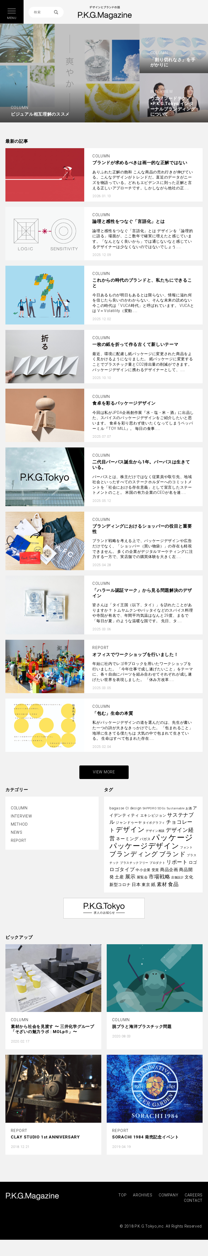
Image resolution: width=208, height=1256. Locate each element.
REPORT (18, 840)
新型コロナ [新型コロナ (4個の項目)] (120, 884)
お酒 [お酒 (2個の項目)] (189, 808)
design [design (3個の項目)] (136, 808)
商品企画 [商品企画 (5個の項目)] (169, 869)
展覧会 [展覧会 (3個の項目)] (142, 877)
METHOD (19, 824)
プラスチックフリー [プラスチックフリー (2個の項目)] (134, 863)
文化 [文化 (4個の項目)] (189, 877)
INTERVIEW (21, 816)
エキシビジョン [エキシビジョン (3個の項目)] (153, 815)
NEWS (16, 832)
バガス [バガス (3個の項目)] (145, 839)
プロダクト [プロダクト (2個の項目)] (157, 863)
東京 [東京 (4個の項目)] (146, 884)
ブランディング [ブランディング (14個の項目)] (133, 854)
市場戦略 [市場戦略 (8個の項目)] (159, 877)
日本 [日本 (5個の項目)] (136, 884)
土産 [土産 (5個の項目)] (119, 876)
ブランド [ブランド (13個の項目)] (172, 854)
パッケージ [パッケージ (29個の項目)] (172, 837)
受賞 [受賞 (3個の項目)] (155, 870)
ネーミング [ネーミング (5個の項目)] (127, 838)
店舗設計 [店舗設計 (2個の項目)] (177, 877)
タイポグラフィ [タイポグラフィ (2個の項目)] (154, 823)
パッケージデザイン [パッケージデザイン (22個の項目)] (144, 846)
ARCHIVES (142, 1195)
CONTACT (193, 1200)
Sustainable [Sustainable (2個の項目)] (176, 808)
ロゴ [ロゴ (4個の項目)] (193, 862)
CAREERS (194, 1195)
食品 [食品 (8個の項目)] (173, 884)
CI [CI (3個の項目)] (127, 808)
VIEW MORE (104, 772)
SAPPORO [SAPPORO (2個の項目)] (150, 808)
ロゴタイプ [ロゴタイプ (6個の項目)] (122, 869)
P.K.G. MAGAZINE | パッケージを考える (104, 13)
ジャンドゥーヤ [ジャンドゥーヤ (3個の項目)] (129, 822)
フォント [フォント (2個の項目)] (186, 847)
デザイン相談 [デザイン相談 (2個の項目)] (155, 831)
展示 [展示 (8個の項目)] (130, 877)
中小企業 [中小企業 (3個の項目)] (143, 870)
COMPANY (168, 1195)
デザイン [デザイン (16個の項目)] (130, 829)
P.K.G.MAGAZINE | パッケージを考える (32, 1196)
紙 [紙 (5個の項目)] (153, 884)
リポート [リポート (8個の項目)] (177, 862)
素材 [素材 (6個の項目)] (162, 884)
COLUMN (19, 808)
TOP (122, 1195)
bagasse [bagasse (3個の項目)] (116, 808)
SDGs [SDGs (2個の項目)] (162, 808)
